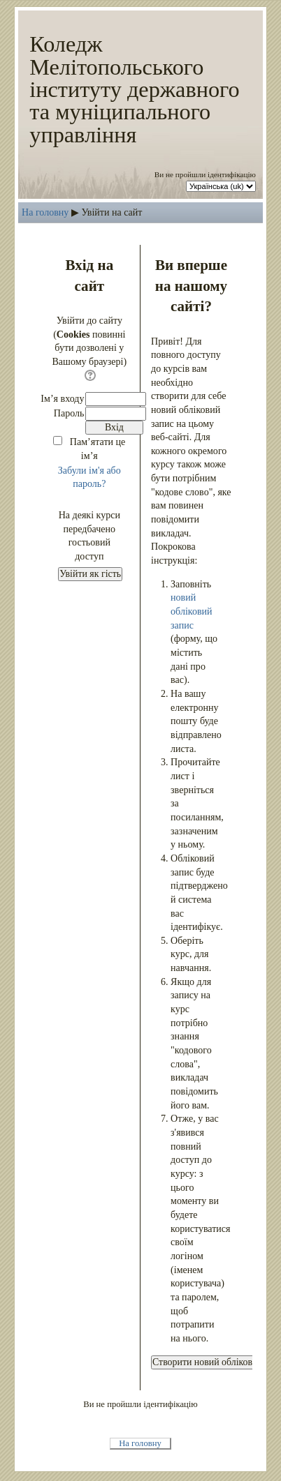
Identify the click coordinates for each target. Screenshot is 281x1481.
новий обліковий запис (191, 611)
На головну (45, 212)
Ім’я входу (62, 398)
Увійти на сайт (111, 212)
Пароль (69, 413)
